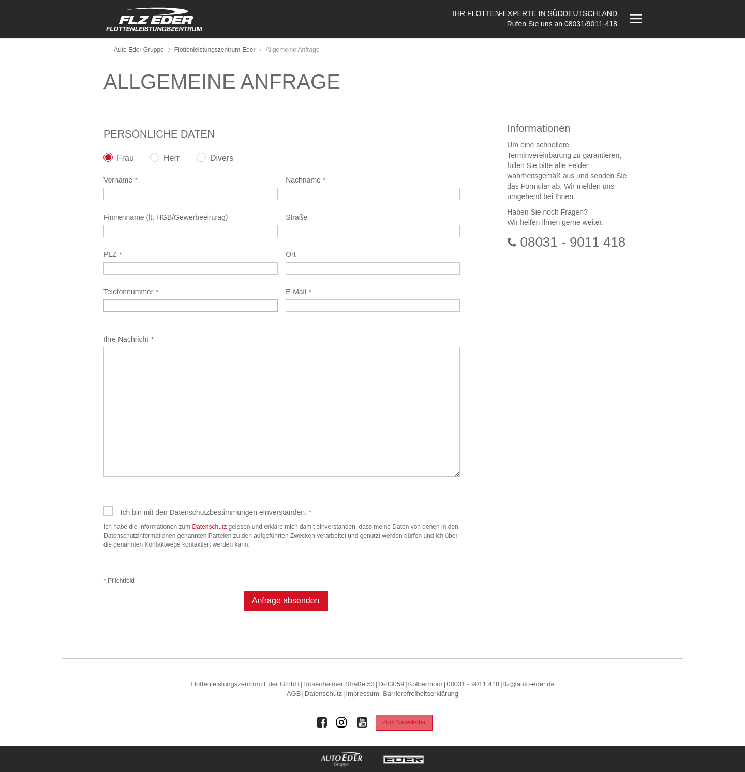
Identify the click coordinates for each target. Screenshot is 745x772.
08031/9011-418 (590, 24)
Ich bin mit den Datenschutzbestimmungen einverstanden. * (216, 512)
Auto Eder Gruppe (139, 49)
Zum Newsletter (404, 722)
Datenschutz (209, 527)
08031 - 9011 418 (572, 242)
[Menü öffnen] (635, 19)
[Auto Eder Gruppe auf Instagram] (342, 722)
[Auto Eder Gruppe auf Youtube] (362, 722)
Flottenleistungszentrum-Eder (215, 49)
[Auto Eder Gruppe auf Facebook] (322, 722)
